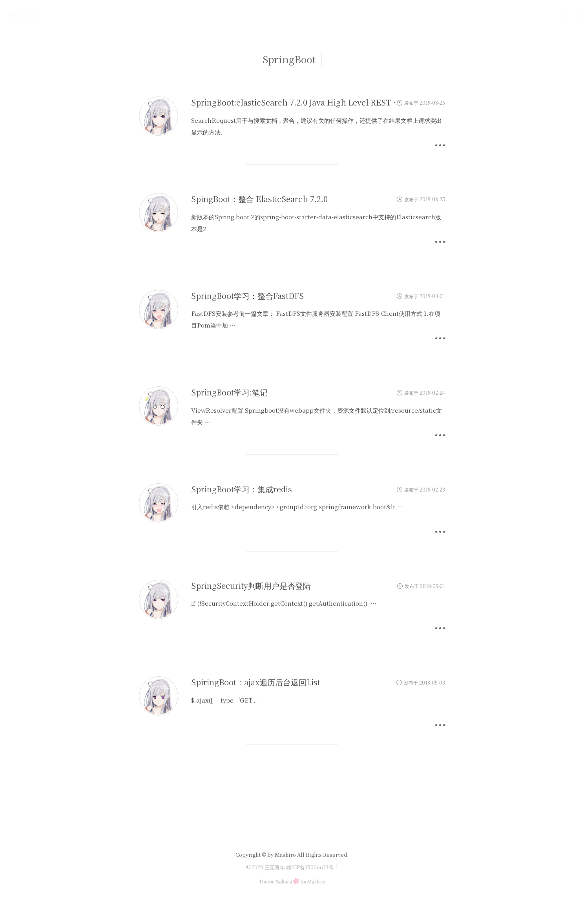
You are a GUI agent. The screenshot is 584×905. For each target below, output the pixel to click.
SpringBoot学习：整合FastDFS (247, 295)
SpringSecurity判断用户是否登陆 (251, 585)
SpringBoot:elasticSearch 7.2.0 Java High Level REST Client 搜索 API (320, 102)
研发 (461, 14)
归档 (508, 14)
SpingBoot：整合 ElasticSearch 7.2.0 (259, 198)
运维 (485, 14)
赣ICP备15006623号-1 (312, 867)
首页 (438, 14)
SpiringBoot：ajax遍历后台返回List (255, 682)
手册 (532, 14)
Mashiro (316, 881)
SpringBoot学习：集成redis (241, 489)
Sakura (284, 881)
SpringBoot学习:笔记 (229, 392)
